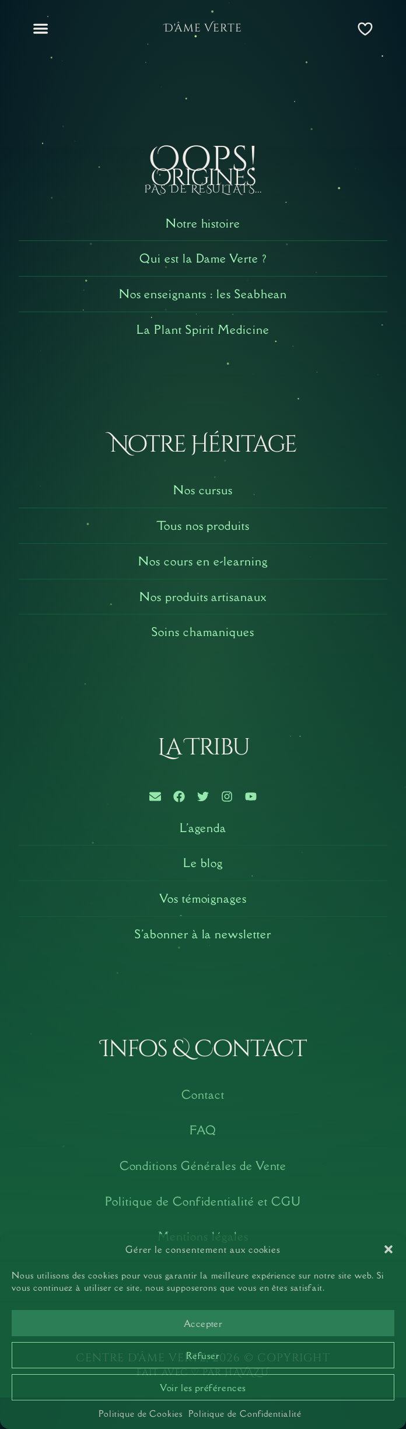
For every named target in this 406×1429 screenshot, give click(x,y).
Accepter (203, 1323)
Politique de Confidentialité (245, 1413)
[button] (388, 1249)
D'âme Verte (203, 28)
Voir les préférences (203, 1387)
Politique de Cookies (141, 1413)
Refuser (202, 1355)
